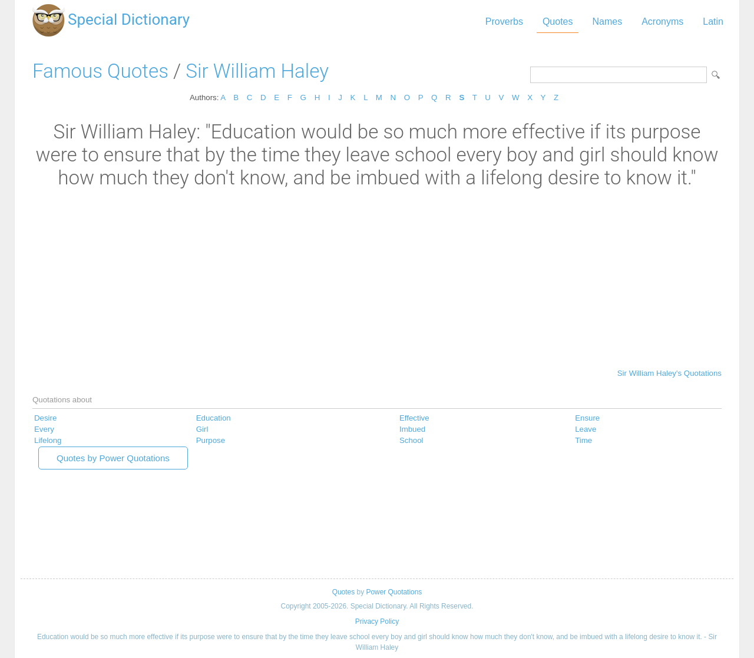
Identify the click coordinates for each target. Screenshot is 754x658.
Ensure (587, 418)
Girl (202, 429)
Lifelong (47, 440)
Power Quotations (394, 592)
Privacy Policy (377, 621)
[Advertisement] (377, 277)
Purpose (210, 440)
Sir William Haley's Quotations (669, 373)
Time (583, 440)
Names (607, 21)
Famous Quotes (100, 70)
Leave (585, 429)
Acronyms (662, 21)
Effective (414, 418)
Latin (713, 21)
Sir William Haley (257, 70)
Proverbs (504, 21)
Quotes (558, 21)
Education (213, 418)
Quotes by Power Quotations (113, 458)
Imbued (412, 429)
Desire (45, 418)
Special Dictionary (129, 19)
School (411, 440)
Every (44, 429)
